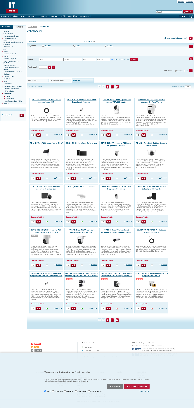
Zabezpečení (8, 93)
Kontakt (54, 16)
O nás (22, 16)
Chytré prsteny (8, 33)
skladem (180, 71)
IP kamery (32, 41)
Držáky (6, 51)
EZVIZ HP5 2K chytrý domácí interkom (81, 143)
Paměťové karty (9, 76)
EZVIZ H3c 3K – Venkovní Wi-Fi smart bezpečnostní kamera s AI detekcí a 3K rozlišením (46, 275)
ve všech (127, 59)
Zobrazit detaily (144, 385)
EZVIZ (78, 45)
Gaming (6, 31)
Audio (5, 49)
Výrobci (19, 27)
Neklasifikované (96, 385)
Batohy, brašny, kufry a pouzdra (11, 62)
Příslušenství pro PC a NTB (13, 71)
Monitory (6, 103)
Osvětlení (7, 79)
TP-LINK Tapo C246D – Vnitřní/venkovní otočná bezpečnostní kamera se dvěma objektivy (81, 275)
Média (6, 81)
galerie (77, 80)
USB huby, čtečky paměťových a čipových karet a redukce (13, 42)
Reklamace (84, 16)
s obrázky (33, 80)
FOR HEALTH (8, 46)
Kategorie (6, 26)
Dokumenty (43, 16)
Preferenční (58, 385)
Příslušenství (88, 41)
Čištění (6, 56)
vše (187, 71)
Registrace (189, 2)
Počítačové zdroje (9, 91)
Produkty (32, 16)
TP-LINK (110, 45)
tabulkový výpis (58, 80)
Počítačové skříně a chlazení (13, 86)
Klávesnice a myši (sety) (12, 36)
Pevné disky (7, 84)
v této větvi (117, 59)
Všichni (48, 45)
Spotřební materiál (10, 54)
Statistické (70, 385)
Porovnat (59, 134)
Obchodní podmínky (9, 16)
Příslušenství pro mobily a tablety (12, 68)
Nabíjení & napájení (10, 58)
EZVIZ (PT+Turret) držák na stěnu (81, 186)
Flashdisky (7, 74)
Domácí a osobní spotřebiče (13, 101)
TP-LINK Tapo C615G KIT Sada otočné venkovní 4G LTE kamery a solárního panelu (116, 275)
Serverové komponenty (11, 88)
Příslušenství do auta (10, 38)
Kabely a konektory (10, 65)
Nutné (49, 385)
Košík (63, 16)
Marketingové (82, 385)
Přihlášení (72, 16)
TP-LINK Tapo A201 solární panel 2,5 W (46, 143)
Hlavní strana (32, 27)
